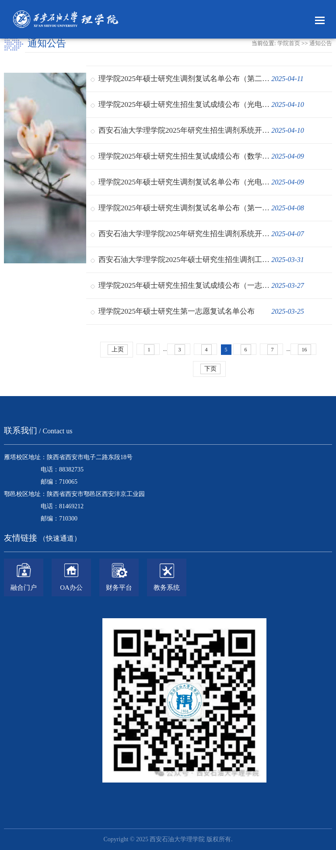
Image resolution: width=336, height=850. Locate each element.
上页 (118, 349)
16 (304, 350)
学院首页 (288, 43)
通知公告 (320, 43)
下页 (210, 368)
